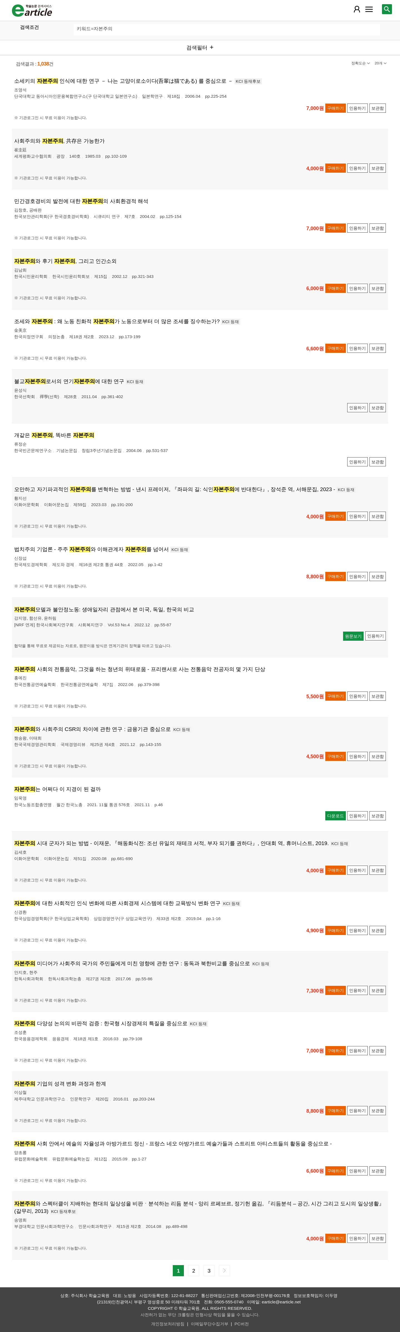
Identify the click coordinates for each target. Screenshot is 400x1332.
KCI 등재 (230, 321)
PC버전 (241, 1323)
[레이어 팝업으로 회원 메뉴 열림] (357, 9)
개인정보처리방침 (167, 1323)
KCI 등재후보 (248, 81)
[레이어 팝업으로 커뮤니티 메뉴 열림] (369, 9)
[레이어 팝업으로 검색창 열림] (387, 9)
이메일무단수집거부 (209, 1323)
